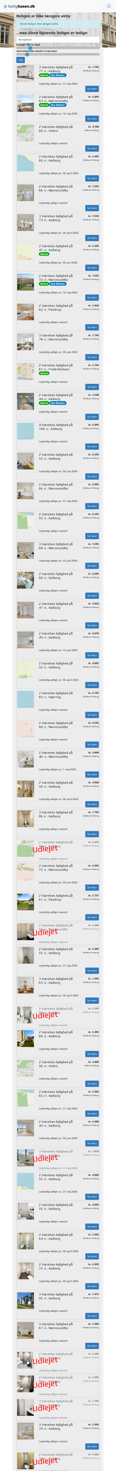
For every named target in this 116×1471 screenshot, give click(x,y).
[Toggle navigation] (108, 6)
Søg (20, 59)
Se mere (92, 88)
